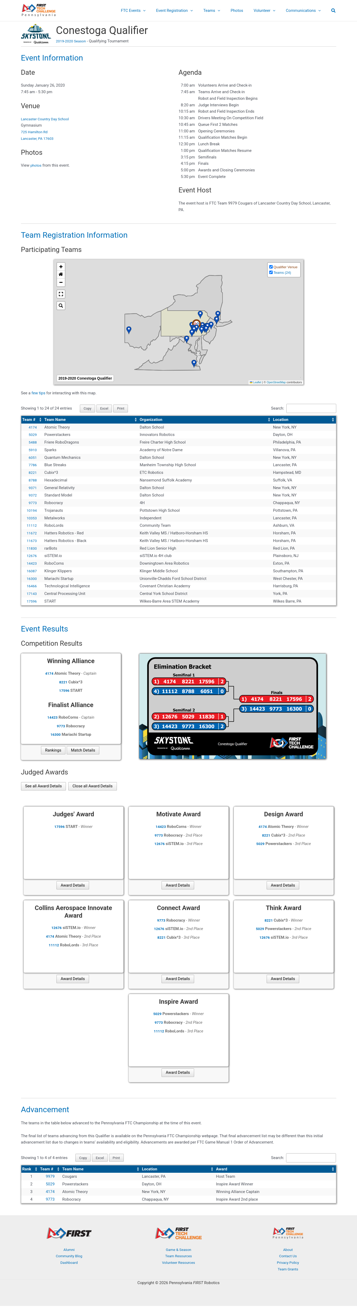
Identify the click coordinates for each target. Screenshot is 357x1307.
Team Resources (178, 1257)
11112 (31, 526)
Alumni (69, 1250)
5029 (32, 435)
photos (36, 165)
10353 (31, 518)
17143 (31, 594)
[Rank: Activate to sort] (30, 1170)
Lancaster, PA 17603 (39, 138)
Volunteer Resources (179, 1263)
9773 (32, 503)
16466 (31, 586)
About (288, 1250)
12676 (31, 556)
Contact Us (288, 1257)
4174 (32, 427)
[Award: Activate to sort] (275, 1170)
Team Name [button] (55, 420)
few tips (39, 393)
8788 (32, 480)
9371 (32, 488)
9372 (32, 496)
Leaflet (253, 382)
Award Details (73, 885)
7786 (32, 465)
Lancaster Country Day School (47, 119)
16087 (31, 571)
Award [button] (221, 1170)
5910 (32, 450)
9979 (50, 1177)
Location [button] (280, 420)
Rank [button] (26, 1170)
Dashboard (69, 1263)
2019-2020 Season (72, 41)
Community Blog (69, 1257)
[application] (157, 10)
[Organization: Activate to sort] (205, 420)
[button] (333, 11)
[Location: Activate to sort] (304, 420)
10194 (31, 511)
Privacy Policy (288, 1263)
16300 (31, 579)
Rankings (53, 750)
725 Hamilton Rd (35, 132)
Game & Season (179, 1250)
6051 (32, 458)
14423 (31, 563)
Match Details (83, 750)
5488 (32, 442)
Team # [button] (28, 420)
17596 (31, 601)
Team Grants (288, 1270)
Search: (272, 408)
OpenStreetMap (275, 382)
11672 (31, 533)
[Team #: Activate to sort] (32, 420)
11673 (31, 541)
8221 (32, 473)
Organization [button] (151, 420)
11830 (31, 548)
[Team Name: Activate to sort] (91, 420)
